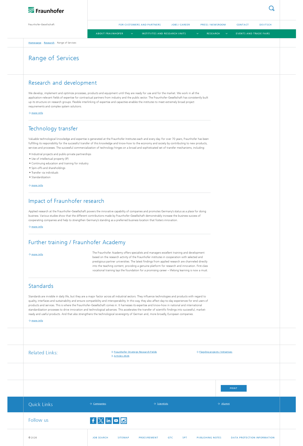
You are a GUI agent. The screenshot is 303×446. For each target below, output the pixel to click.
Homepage (34, 42)
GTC (170, 437)
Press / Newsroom (213, 24)
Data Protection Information (253, 437)
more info (37, 254)
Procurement (148, 437)
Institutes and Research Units (164, 33)
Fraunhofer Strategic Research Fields (135, 352)
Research (213, 33)
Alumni (225, 403)
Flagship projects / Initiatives (215, 352)
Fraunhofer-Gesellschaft (41, 24)
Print (233, 388)
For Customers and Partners (140, 24)
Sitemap (123, 437)
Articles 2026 (121, 356)
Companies (99, 403)
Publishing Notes (209, 437)
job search (100, 437)
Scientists (162, 403)
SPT (184, 437)
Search (271, 8)
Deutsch (265, 24)
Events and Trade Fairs (253, 33)
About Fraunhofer (109, 33)
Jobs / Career (180, 24)
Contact (243, 24)
